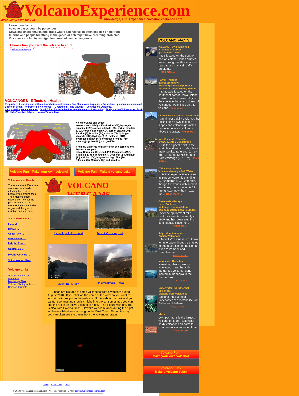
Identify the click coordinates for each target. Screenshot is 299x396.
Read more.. (180, 255)
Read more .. (167, 71)
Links (67, 384)
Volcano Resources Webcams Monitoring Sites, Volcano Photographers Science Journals (21, 281)
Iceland (78, 233)
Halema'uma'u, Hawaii (111, 282)
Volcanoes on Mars (19, 260)
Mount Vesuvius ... (19, 254)
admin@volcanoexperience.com (90, 391)
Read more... (183, 280)
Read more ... (178, 108)
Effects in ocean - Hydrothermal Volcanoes (28, 106)
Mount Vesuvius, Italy (110, 233)
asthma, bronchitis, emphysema (52, 104)
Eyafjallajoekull (63, 233)
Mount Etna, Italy (68, 283)
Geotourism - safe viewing (69, 106)
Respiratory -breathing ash (19, 104)
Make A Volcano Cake (48, 112)
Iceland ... (13, 224)
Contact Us (56, 384)
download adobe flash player (21, 49)
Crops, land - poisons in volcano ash (122, 104)
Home (45, 384)
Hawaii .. (13, 229)
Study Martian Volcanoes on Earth (124, 109)
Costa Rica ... (16, 233)
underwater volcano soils (89, 109)
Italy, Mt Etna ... (17, 243)
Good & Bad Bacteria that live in (57, 109)
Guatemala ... (16, 249)
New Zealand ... (17, 238)
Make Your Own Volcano (22, 112)
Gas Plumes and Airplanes (86, 104)
